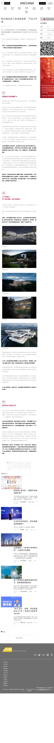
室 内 (34, 8)
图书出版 (5, 685)
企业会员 (5, 674)
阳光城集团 (23, 560)
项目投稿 (5, 670)
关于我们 (5, 662)
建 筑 (19, 8)
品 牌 (41, 8)
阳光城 (30, 591)
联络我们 (5, 666)
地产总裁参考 (23, 501)
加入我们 (5, 664)
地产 (48, 26)
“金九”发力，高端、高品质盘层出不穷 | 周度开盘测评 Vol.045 (25, 611)
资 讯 (12, 8)
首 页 (5, 8)
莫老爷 (48, 30)
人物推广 (5, 679)
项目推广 (5, 677)
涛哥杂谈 (22, 529)
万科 (28, 622)
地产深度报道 (23, 591)
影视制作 (5, 683)
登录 (18, 638)
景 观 (26, 8)
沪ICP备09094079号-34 (31, 689)
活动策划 (5, 681)
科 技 (48, 8)
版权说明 (5, 668)
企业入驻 (5, 672)
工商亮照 (28, 690)
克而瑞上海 (22, 622)
